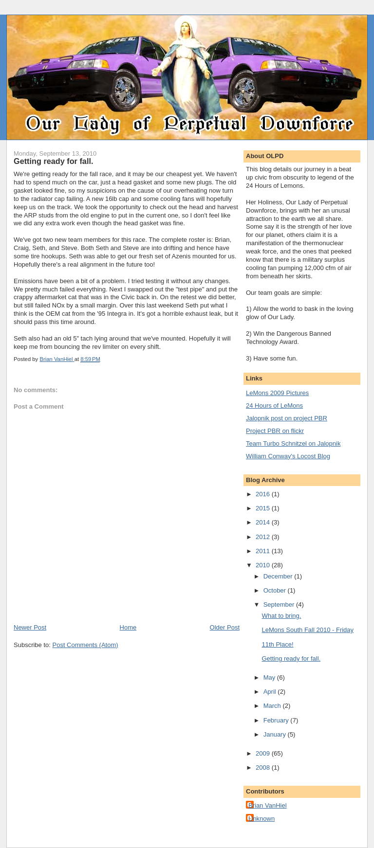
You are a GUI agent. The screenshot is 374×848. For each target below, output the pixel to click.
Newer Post (30, 627)
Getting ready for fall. (291, 658)
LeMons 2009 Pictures (277, 393)
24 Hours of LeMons (274, 405)
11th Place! (277, 644)
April (270, 691)
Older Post (225, 627)
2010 (264, 565)
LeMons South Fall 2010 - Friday (308, 629)
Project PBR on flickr (275, 430)
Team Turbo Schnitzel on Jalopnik (293, 443)
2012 (264, 537)
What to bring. (281, 615)
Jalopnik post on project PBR (286, 418)
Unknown (261, 818)
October (275, 590)
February (277, 720)
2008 (264, 767)
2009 (264, 753)
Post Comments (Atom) (85, 645)
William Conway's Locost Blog (288, 456)
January (275, 734)
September (279, 604)
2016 (264, 494)
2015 (264, 508)
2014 (264, 522)
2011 (264, 551)
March (273, 705)
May (270, 677)
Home (128, 627)
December (279, 576)
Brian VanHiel (267, 805)
